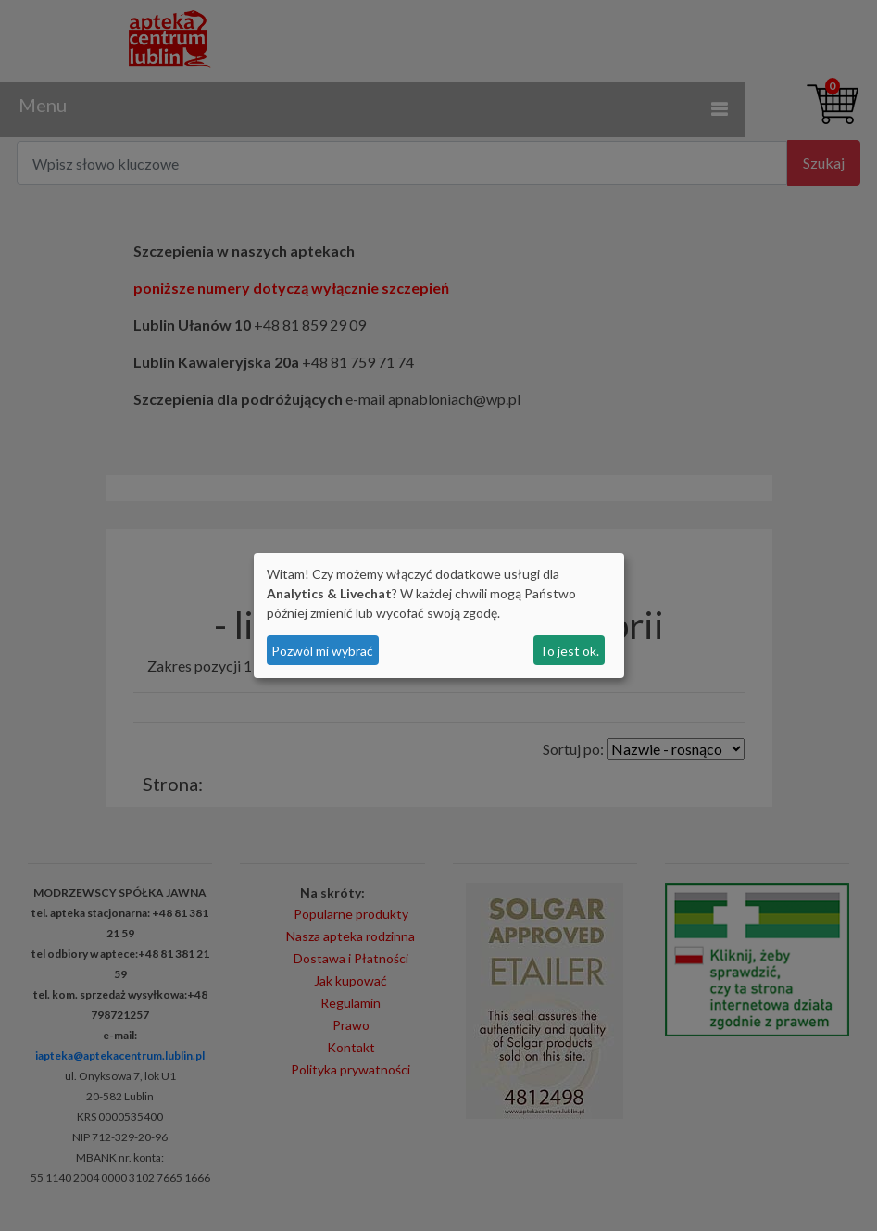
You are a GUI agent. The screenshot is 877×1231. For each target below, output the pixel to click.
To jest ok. (569, 651)
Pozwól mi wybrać (322, 651)
